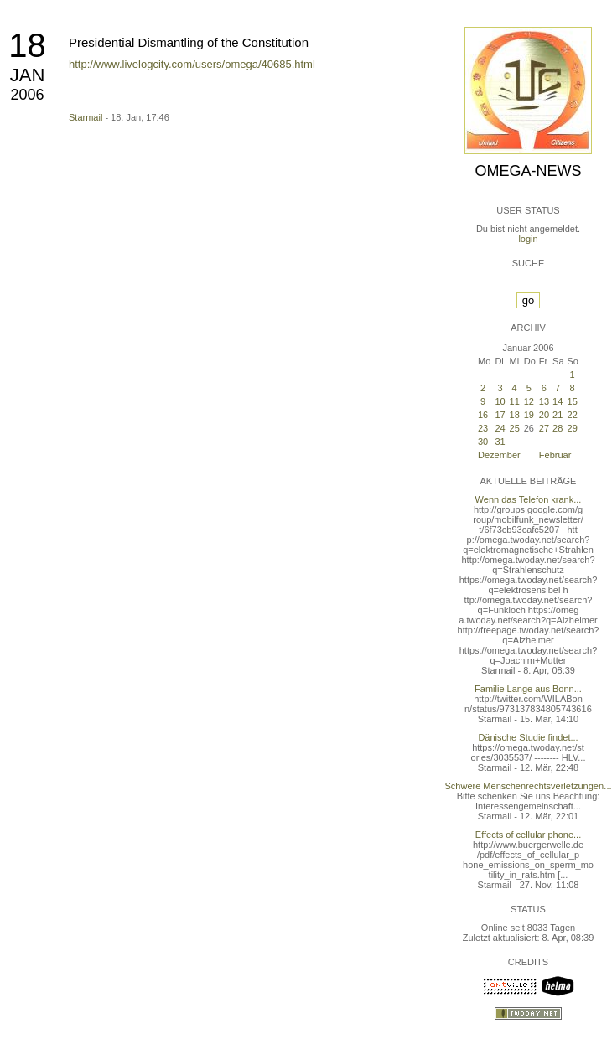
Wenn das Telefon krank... (528, 499)
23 (483, 428)
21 (557, 415)
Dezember (499, 455)
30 (483, 442)
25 (515, 428)
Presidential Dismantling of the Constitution (189, 42)
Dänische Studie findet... (528, 737)
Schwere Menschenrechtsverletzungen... (528, 786)
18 (27, 45)
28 (557, 428)
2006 (27, 94)
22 (573, 415)
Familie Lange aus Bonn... (528, 689)
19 (529, 415)
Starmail (85, 117)
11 (515, 401)
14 (557, 401)
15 (573, 401)
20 (544, 415)
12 (529, 401)
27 (544, 428)
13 (544, 401)
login (527, 239)
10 (500, 401)
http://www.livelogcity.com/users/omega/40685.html (192, 64)
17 (500, 415)
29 (573, 428)
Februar (555, 455)
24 (500, 428)
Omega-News (528, 171)
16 (483, 415)
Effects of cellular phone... (528, 835)
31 (500, 442)
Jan (27, 75)
